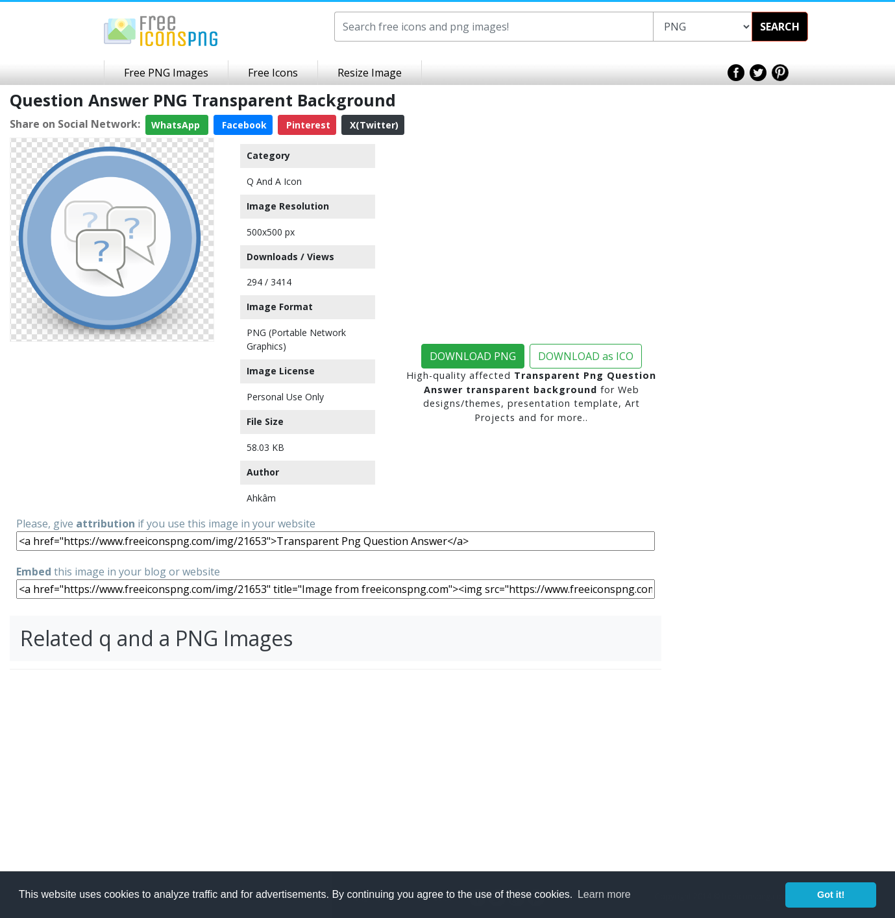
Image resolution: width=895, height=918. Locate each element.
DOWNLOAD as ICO (585, 356)
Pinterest (307, 125)
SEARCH (780, 26)
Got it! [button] (830, 894)
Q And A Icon (274, 181)
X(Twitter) (372, 125)
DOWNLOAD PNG (473, 356)
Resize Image (369, 73)
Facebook (243, 125)
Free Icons (273, 73)
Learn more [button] (604, 894)
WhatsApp (176, 125)
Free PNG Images (166, 73)
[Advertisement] (112, 428)
